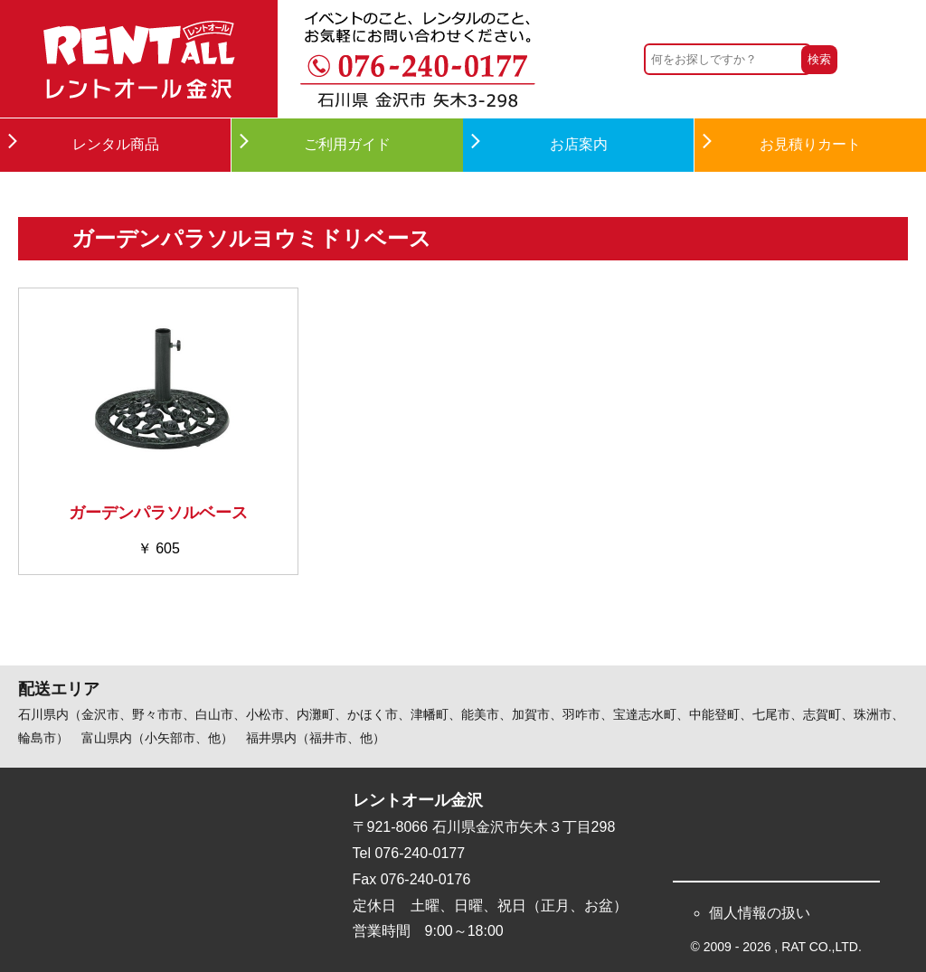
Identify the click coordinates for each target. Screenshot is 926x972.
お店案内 (579, 144)
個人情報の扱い (759, 912)
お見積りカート (810, 144)
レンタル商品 (115, 144)
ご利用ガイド (347, 144)
